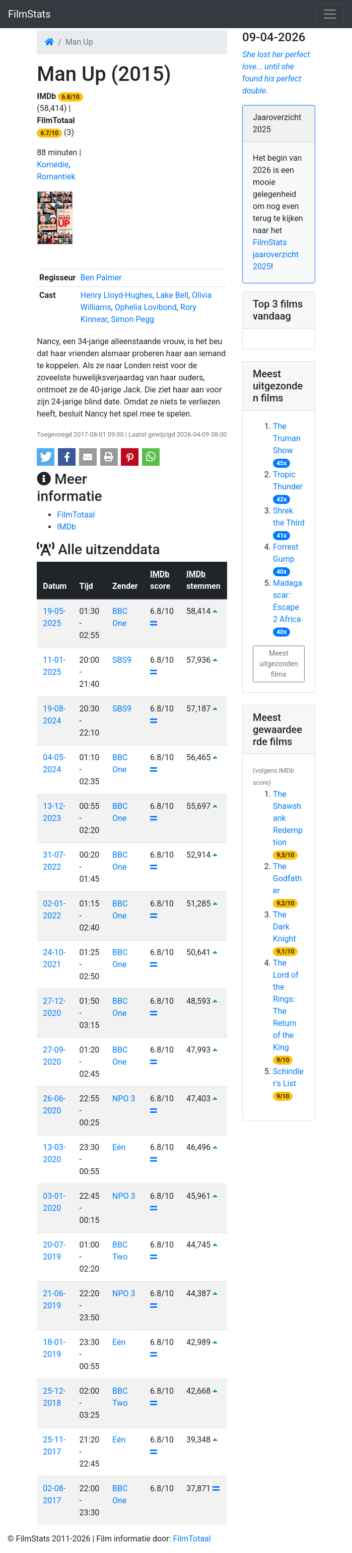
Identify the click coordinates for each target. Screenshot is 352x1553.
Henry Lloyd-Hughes (117, 295)
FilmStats (29, 14)
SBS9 (121, 660)
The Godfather (287, 878)
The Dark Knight (284, 927)
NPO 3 (123, 1098)
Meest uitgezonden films (278, 663)
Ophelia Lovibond (146, 307)
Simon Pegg (132, 319)
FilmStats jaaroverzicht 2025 (276, 254)
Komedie (52, 164)
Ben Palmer (101, 277)
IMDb (66, 527)
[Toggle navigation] (330, 14)
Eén (118, 1147)
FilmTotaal (76, 515)
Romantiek (56, 176)
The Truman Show (287, 438)
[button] (45, 457)
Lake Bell (172, 295)
